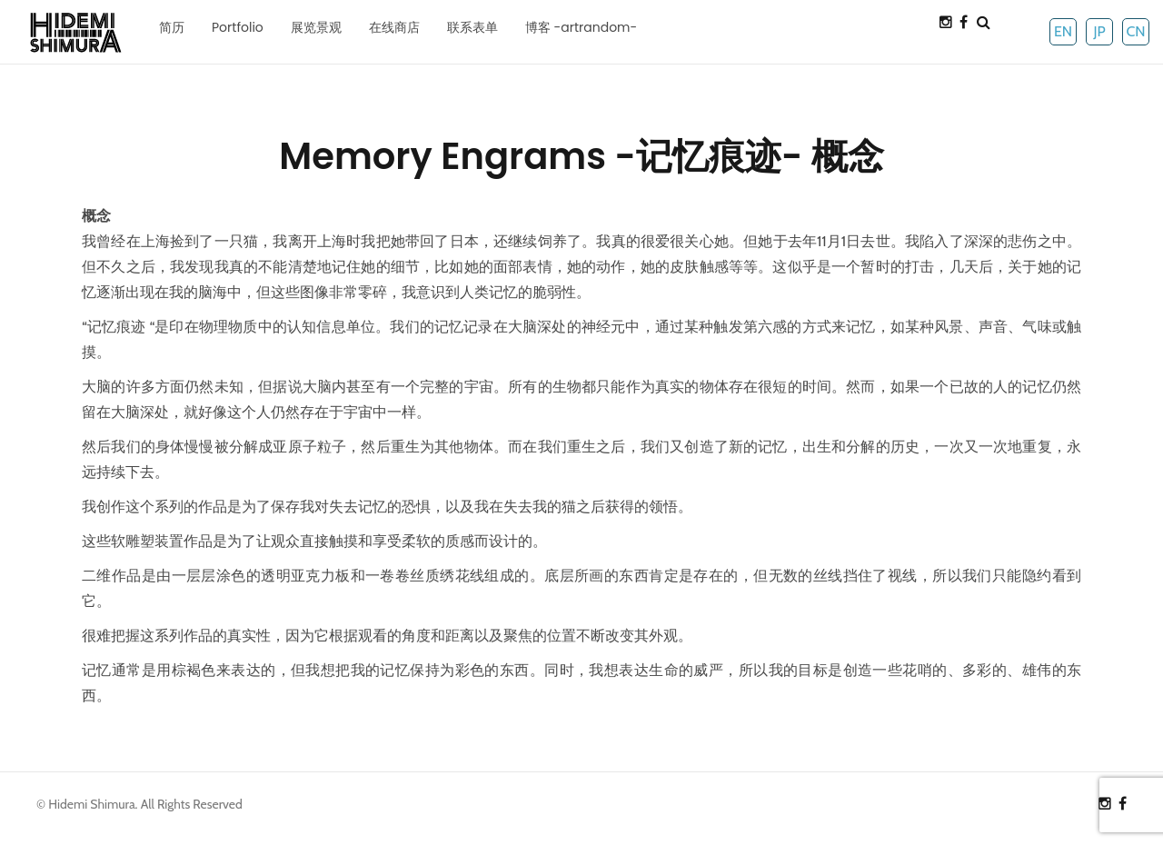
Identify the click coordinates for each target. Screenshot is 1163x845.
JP (1099, 31)
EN (1063, 31)
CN (1135, 31)
